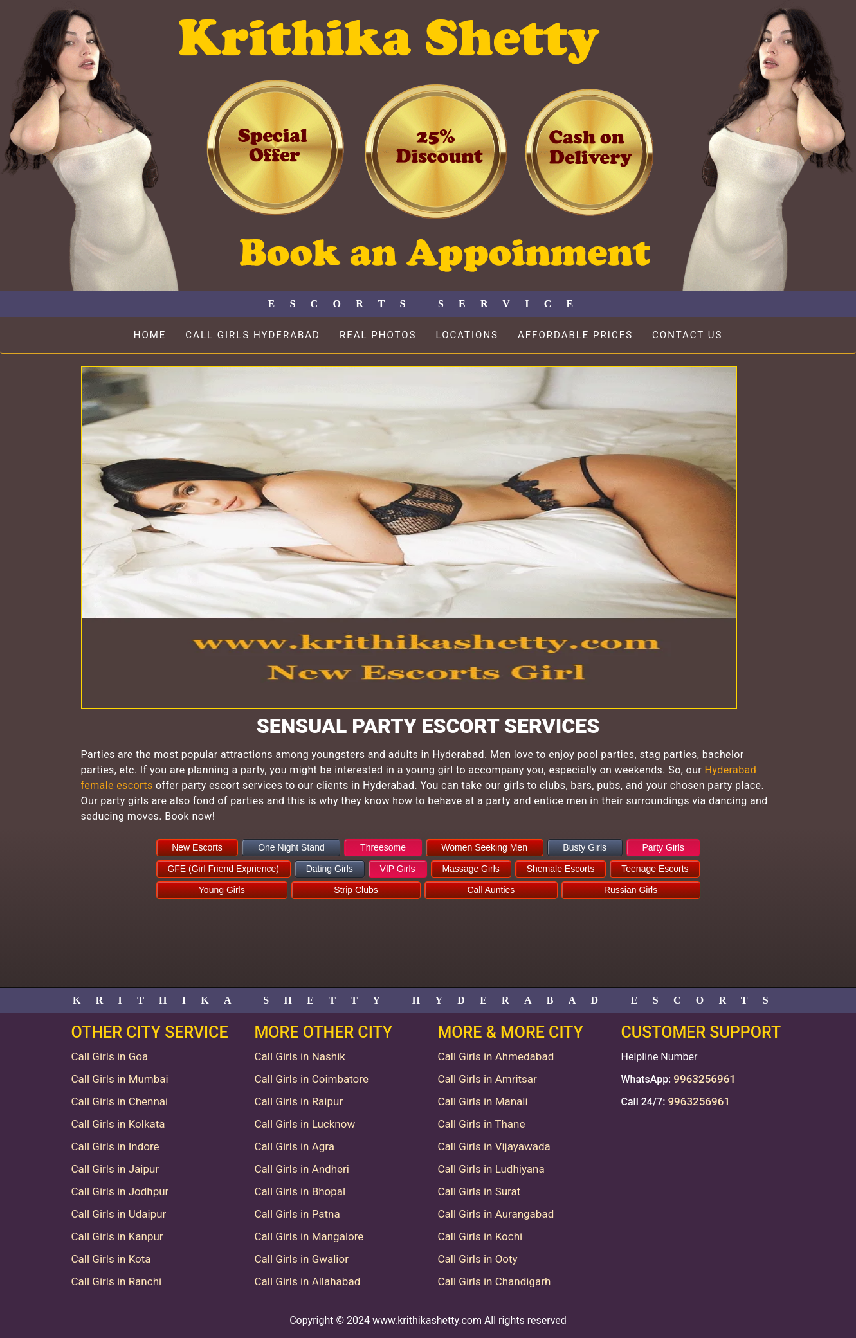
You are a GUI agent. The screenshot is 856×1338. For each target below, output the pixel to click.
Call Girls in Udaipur (119, 1213)
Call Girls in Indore (115, 1146)
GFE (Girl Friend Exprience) (222, 868)
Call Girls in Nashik (300, 1056)
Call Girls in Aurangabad (496, 1213)
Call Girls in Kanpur (117, 1236)
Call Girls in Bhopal (300, 1191)
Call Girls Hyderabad (252, 335)
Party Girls (663, 847)
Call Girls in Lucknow (305, 1123)
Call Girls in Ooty (478, 1258)
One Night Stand (291, 847)
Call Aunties (491, 890)
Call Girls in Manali (483, 1101)
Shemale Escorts (561, 868)
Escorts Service (428, 303)
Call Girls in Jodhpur (120, 1191)
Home (150, 335)
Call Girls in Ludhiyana (491, 1168)
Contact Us (687, 335)
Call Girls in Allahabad (308, 1281)
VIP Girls (397, 868)
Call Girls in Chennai (119, 1101)
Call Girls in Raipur (299, 1101)
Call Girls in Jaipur (115, 1168)
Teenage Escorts (654, 868)
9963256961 (704, 1078)
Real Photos (378, 335)
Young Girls (222, 890)
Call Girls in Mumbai (119, 1078)
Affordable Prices (575, 335)
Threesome (383, 847)
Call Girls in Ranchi (116, 1281)
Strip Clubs (356, 890)
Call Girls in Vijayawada (494, 1146)
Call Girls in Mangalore (309, 1236)
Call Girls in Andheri (302, 1168)
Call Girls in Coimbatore (312, 1078)
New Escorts (197, 847)
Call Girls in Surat (479, 1191)
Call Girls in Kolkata (118, 1123)
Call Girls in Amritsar (487, 1078)
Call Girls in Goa (110, 1056)
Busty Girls (584, 847)
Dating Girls (329, 868)
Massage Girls (470, 868)
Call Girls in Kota (111, 1258)
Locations (467, 335)
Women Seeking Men (484, 847)
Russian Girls (630, 890)
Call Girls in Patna (297, 1213)
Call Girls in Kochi (480, 1236)
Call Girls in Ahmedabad (496, 1056)
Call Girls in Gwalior (302, 1258)
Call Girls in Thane (481, 1123)
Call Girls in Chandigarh (494, 1281)
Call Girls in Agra (294, 1146)
